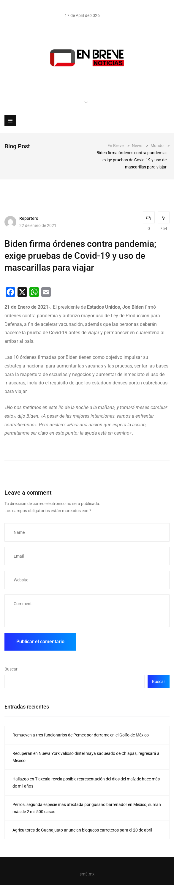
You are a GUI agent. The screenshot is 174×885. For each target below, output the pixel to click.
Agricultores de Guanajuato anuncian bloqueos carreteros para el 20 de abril (82, 830)
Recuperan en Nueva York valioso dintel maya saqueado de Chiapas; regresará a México (85, 757)
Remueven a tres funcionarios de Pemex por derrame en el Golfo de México (80, 735)
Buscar (11, 669)
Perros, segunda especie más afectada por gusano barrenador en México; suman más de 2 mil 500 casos (86, 808)
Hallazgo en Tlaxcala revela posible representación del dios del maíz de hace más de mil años (86, 782)
